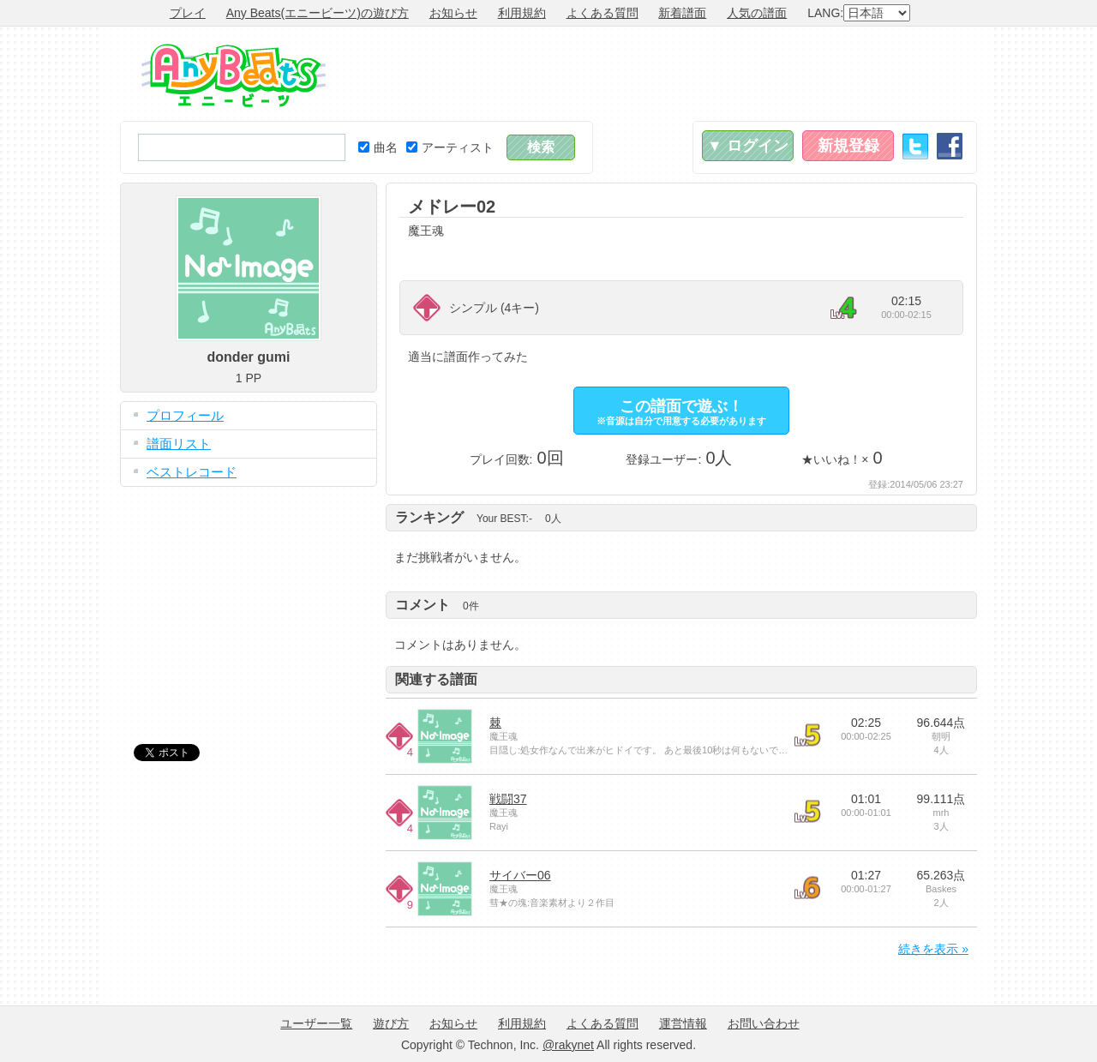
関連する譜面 (436, 679)
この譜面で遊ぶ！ (681, 412)
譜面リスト (179, 443)
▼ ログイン (747, 145)
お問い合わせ (764, 1023)
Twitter (915, 146)
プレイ (188, 13)
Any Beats (233, 75)
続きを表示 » (933, 949)
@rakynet (568, 1045)
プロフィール (185, 415)
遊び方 (391, 1023)
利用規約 (522, 13)
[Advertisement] (665, 73)
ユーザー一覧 (316, 1023)
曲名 (378, 147)
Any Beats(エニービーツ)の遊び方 (317, 13)
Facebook (949, 146)
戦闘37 (508, 799)
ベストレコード (192, 472)
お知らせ (453, 13)
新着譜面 (682, 13)
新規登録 (848, 145)
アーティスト (450, 147)
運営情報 (683, 1023)
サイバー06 (520, 875)
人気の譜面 (757, 13)
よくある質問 (602, 13)
